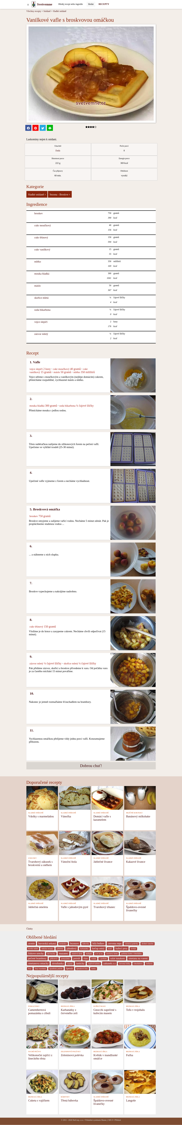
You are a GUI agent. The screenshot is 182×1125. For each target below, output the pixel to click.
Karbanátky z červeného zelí (69, 1011)
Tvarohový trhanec (104, 907)
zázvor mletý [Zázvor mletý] (41, 333)
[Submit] (91, 4)
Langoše (131, 1100)
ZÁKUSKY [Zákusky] (32, 858)
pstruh (76, 958)
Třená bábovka (69, 1100)
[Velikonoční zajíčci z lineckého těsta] (42, 1036)
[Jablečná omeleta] (42, 888)
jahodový (71, 948)
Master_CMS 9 (107, 1120)
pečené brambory (37, 958)
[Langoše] (140, 1082)
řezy (30, 969)
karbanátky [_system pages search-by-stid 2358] (84, 949)
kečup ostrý (98, 948)
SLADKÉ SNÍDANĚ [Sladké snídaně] (35, 813)
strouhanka (58, 963)
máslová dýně (77, 954)
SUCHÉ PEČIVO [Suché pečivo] (34, 1052)
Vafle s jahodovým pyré (74, 907)
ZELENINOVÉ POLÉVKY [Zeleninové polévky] (71, 1052)
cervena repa (114, 943)
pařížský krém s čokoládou (131, 954)
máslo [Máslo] (37, 285)
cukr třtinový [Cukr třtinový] (41, 237)
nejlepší (89, 954)
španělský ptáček (55, 969)
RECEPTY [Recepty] (104, 4)
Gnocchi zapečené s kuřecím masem (104, 1011)
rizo (86, 958)
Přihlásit (118, 1120)
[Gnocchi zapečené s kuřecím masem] (107, 991)
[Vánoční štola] (75, 843)
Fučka (129, 1055)
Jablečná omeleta (38, 907)
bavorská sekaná (47, 943)
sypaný (70, 964)
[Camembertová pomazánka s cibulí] (42, 991)
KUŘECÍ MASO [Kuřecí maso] (99, 1006)
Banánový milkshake (138, 816)
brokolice (63, 944)
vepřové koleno (94, 964)
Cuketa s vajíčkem (38, 1100)
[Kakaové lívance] (140, 843)
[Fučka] (140, 1036)
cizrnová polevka (131, 944)
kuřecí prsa (121, 948)
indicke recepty (47, 949)
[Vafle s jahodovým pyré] (75, 888)
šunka (93, 969)
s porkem (103, 959)
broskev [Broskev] (38, 213)
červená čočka (124, 964)
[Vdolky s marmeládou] (42, 797)
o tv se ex (99, 954)
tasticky (80, 963)
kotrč (110, 949)
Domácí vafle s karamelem (102, 818)
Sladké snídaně (59, 11)
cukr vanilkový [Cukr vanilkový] (42, 249)
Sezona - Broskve (60, 194)
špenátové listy (82, 969)
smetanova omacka (38, 963)
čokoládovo (138, 964)
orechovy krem (112, 954)
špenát (69, 968)
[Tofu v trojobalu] (140, 991)
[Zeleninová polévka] (75, 1036)
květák (133, 949)
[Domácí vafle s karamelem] (107, 797)
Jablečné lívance (102, 861)
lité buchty (51, 954)
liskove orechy (36, 953)
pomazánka (65, 959)
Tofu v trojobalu (135, 1009)
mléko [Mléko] (37, 261)
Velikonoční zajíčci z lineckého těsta (40, 1056)
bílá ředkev (98, 943)
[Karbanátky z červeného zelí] (75, 991)
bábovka (86, 944)
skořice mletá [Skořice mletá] (41, 297)
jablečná (60, 949)
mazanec (63, 953)
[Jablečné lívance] (107, 843)
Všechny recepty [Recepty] (33, 11)
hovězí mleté (33, 949)
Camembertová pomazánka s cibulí (39, 1011)
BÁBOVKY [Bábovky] (65, 1097)
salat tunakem (117, 958)
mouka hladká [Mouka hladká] (41, 273)
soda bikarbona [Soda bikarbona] (42, 309)
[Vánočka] (75, 797)
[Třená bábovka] (75, 1082)
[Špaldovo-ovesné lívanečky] (140, 888)
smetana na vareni (138, 958)
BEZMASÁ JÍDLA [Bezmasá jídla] (68, 1006)
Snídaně (47, 11)
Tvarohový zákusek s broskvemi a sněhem (40, 863)
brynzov (74, 943)
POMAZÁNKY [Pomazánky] (34, 1006)
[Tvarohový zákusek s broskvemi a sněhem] (42, 843)
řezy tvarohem (40, 969)
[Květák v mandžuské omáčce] (107, 1036)
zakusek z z (109, 963)
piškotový (53, 959)
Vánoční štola (69, 861)
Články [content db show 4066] (29, 929)
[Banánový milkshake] (140, 797)
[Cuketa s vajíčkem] (42, 1082)
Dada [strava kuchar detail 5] (58, 150)
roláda (93, 959)
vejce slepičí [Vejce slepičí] (40, 321)
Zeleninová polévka (72, 1055)
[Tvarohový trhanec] (107, 888)
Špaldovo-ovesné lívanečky (136, 908)
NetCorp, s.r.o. (78, 1120)
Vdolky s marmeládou (41, 816)
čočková (149, 964)
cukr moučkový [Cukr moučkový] (42, 225)
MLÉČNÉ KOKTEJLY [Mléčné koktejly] (134, 813)
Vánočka (66, 816)
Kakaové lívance (135, 861)
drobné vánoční (147, 944)
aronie (31, 943)
